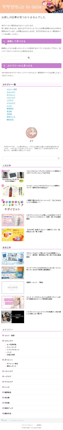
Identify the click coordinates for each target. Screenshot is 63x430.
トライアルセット (13, 349)
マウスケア (11, 103)
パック (9, 352)
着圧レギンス (11, 366)
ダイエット (11, 95)
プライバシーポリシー (27, 425)
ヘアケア (10, 100)
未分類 (9, 111)
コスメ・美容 (12, 89)
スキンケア (11, 92)
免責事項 (39, 425)
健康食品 (10, 108)
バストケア (11, 97)
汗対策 (9, 114)
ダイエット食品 (12, 363)
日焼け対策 (11, 355)
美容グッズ (11, 117)
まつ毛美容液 (11, 344)
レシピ (9, 106)
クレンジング (11, 347)
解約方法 (10, 119)
